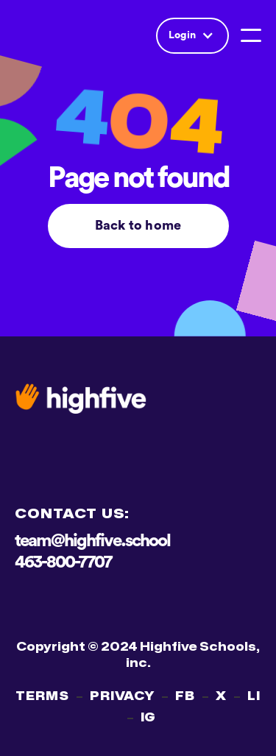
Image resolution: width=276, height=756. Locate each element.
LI (254, 696)
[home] (66, 35)
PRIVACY (122, 696)
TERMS (42, 696)
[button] (192, 36)
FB (185, 696)
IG (149, 718)
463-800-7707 (63, 562)
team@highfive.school (92, 541)
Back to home (138, 225)
